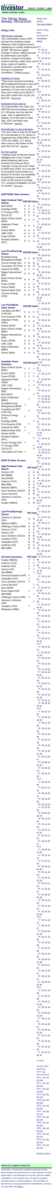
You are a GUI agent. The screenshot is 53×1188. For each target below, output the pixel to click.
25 (38, 66)
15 (49, 106)
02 (43, 123)
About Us (5, 1165)
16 (49, 58)
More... (21, 1186)
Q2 (47, 1077)
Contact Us (24, 1165)
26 (38, 103)
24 (38, 78)
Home (5, 12)
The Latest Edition (44, 24)
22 (38, 61)
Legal (14, 1165)
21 (49, 52)
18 (49, 165)
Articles (13, 12)
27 (38, 55)
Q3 (38, 1080)
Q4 (41, 1080)
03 (43, 75)
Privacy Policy (43, 1153)
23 (38, 126)
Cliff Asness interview (11, 36)
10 (46, 64)
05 (43, 64)
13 (46, 117)
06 (43, 171)
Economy (18, 186)
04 (43, 50)
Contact (41, 8)
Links (21, 12)
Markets (18, 124)
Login (49, 8)
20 (49, 117)
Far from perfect (9, 152)
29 (41, 109)
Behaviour (16, 98)
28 (38, 72)
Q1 (44, 1072)
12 (46, 100)
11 (46, 50)
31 (41, 78)
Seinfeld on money (10, 78)
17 (49, 75)
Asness (26, 73)
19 (49, 64)
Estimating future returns (13, 104)
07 (43, 52)
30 (41, 61)
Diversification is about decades (17, 129)
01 (43, 58)
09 (46, 58)
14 (46, 52)
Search (31, 8)
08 (46, 157)
